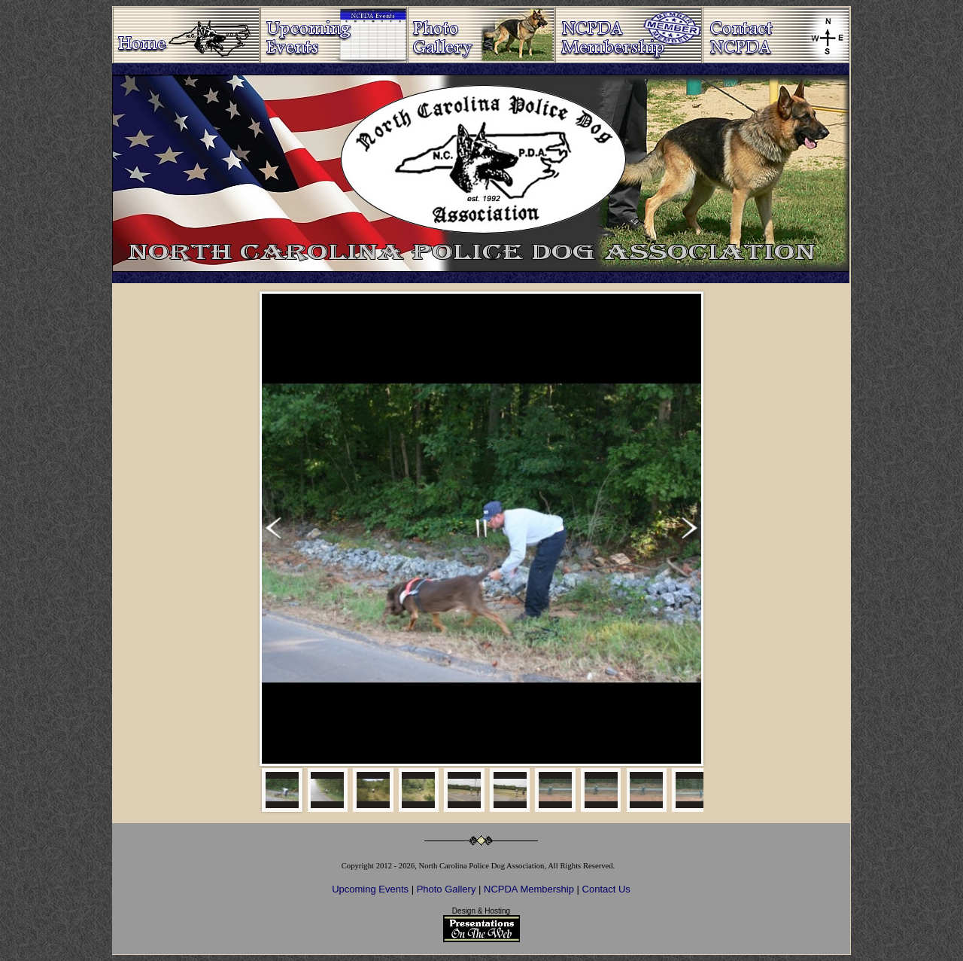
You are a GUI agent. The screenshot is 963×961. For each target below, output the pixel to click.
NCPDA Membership (530, 889)
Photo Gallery (446, 889)
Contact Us (606, 889)
